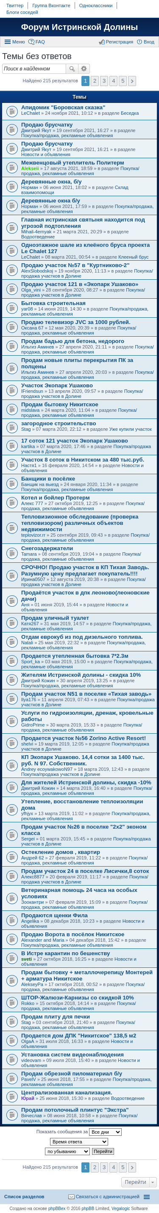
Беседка (130, 113)
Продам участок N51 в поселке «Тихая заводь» (86, 694)
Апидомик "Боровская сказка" (63, 107)
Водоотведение (38, 236)
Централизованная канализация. (66, 1092)
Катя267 (30, 623)
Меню (18, 41)
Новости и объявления (45, 154)
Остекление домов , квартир (60, 852)
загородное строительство (58, 423)
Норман (29, 187)
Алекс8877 (33, 876)
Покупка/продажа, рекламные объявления (67, 135)
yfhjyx (27, 813)
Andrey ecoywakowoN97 (47, 769)
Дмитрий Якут (36, 130)
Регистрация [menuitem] (119, 41)
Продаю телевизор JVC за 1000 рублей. (76, 322)
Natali (27, 642)
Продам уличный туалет (55, 618)
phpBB (87, 1208)
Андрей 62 (32, 857)
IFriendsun (32, 391)
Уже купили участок (130, 429)
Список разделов (24, 1196)
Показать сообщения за (79, 1132)
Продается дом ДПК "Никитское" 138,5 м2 (78, 1035)
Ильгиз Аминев (37, 346)
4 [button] (113, 81)
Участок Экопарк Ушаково (57, 385)
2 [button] (94, 81)
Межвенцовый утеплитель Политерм (72, 162)
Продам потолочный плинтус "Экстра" (75, 1110)
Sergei (28, 838)
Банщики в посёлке (48, 478)
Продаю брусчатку (47, 125)
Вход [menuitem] (149, 41)
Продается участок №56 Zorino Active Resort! (83, 738)
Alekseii (30, 168)
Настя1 (29, 465)
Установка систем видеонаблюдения (72, 1054)
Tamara (29, 554)
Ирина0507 (33, 579)
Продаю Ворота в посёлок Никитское (72, 934)
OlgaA (27, 1041)
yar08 (27, 308)
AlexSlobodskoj (37, 270)
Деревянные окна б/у (50, 200)
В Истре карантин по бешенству (65, 953)
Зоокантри (32, 902)
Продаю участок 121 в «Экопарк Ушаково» (79, 284)
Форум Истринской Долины (79, 27)
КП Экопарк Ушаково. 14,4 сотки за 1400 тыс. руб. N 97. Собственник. (83, 760)
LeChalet (30, 113)
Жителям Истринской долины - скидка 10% (81, 675)
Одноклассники (96, 5)
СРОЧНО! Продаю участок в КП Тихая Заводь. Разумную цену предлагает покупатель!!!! (85, 570)
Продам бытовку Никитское (59, 404)
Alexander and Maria (42, 940)
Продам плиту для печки (55, 1016)
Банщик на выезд (40, 484)
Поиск (72, 69)
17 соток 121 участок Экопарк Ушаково (74, 441)
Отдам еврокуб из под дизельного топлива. (82, 637)
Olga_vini (31, 289)
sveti (26, 959)
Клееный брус (133, 256)
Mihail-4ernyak (36, 231)
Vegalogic (121, 1208)
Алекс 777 (32, 503)
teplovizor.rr (33, 535)
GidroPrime (33, 724)
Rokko (27, 1003)
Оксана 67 (32, 327)
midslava (30, 410)
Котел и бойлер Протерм (55, 497)
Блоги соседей (22, 12)
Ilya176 (28, 699)
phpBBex (57, 1208)
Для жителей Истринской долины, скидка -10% (86, 782)
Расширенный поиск (84, 69)
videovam (31, 1060)
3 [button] (104, 81)
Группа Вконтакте (51, 5)
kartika (28, 446)
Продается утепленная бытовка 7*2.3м (74, 656)
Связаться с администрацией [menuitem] (107, 1196)
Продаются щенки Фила (54, 915)
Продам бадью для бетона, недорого (72, 341)
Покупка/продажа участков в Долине (60, 774)
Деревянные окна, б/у (51, 181)
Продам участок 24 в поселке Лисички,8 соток (85, 871)
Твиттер (14, 5)
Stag (26, 429)
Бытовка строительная (53, 303)
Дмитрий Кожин (38, 680)
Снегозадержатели (47, 548)
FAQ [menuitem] (40, 41)
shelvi (27, 743)
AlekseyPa (32, 984)
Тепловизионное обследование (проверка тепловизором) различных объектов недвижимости (79, 522)
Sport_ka (30, 661)
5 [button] (122, 81)
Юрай (27, 1098)
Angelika (30, 921)
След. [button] (132, 81)
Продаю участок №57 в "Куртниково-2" (75, 265)
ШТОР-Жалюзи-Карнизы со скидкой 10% (77, 997)
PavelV (28, 1079)
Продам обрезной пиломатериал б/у (71, 1073)
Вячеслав (31, 1115)
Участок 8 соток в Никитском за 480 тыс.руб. (82, 460)
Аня (25, 604)
